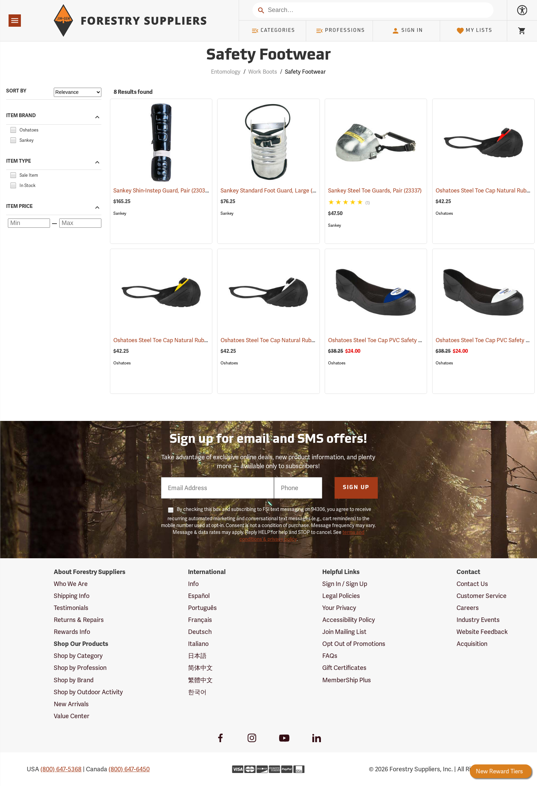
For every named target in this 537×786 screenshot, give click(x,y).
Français (200, 620)
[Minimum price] (29, 223)
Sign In (407, 31)
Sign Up (356, 487)
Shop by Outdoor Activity (88, 692)
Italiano (198, 644)
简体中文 (200, 668)
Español (199, 596)
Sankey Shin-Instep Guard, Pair (161, 190)
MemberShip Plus (346, 680)
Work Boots (262, 71)
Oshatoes (444, 213)
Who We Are (71, 584)
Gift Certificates (344, 668)
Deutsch (200, 632)
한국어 (197, 692)
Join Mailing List (344, 632)
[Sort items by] (77, 92)
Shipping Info (71, 596)
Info (193, 584)
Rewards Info (72, 632)
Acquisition (472, 644)
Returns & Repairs (79, 620)
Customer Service (482, 596)
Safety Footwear (305, 71)
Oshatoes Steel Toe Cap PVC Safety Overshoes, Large (404, 340)
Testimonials (71, 608)
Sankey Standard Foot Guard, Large (275, 190)
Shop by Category (78, 656)
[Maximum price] (80, 223)
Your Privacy (339, 608)
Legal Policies (341, 596)
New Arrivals (71, 704)
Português (202, 608)
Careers (468, 608)
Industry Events (478, 620)
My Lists (474, 31)
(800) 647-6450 (129, 769)
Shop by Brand (73, 680)
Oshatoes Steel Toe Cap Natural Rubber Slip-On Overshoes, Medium (208, 340)
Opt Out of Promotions (353, 644)
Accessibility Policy (348, 620)
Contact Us (472, 584)
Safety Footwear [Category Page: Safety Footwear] (268, 55)
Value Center (71, 716)
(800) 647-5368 (61, 769)
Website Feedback (482, 632)
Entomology (225, 71)
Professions (340, 31)
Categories (273, 31)
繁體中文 (200, 680)
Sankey (119, 213)
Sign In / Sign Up (344, 584)
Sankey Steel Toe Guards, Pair (375, 190)
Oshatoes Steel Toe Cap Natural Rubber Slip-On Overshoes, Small (311, 340)
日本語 (197, 656)
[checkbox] (13, 129)
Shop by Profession (80, 668)
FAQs (329, 656)
